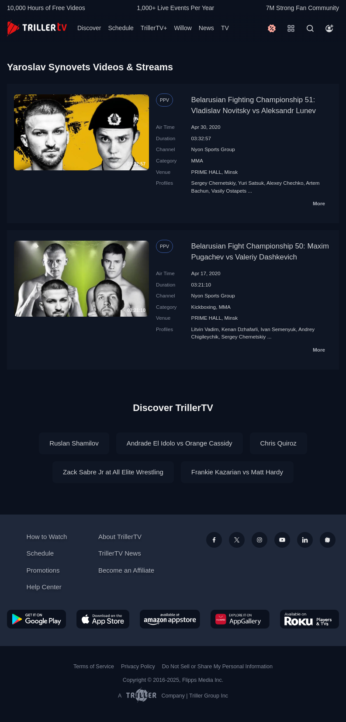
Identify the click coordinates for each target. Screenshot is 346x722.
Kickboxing (203, 307)
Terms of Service (93, 666)
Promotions (43, 570)
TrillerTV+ (154, 27)
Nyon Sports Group (213, 149)
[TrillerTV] (37, 28)
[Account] (329, 28)
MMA (197, 160)
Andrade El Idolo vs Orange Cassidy (179, 443)
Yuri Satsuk (251, 183)
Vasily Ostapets (228, 190)
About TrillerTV (120, 536)
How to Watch (47, 536)
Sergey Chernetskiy (213, 183)
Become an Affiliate (126, 570)
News (206, 27)
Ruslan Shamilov (74, 443)
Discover (89, 27)
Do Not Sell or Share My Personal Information (217, 666)
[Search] (310, 28)
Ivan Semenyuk (278, 329)
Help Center (44, 587)
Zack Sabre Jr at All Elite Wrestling (113, 472)
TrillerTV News (119, 553)
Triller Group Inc (208, 696)
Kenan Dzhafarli (239, 329)
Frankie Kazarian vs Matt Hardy (237, 472)
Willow (182, 27)
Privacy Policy (138, 666)
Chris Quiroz (278, 443)
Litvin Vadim (205, 329)
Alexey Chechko (284, 183)
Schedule (120, 27)
